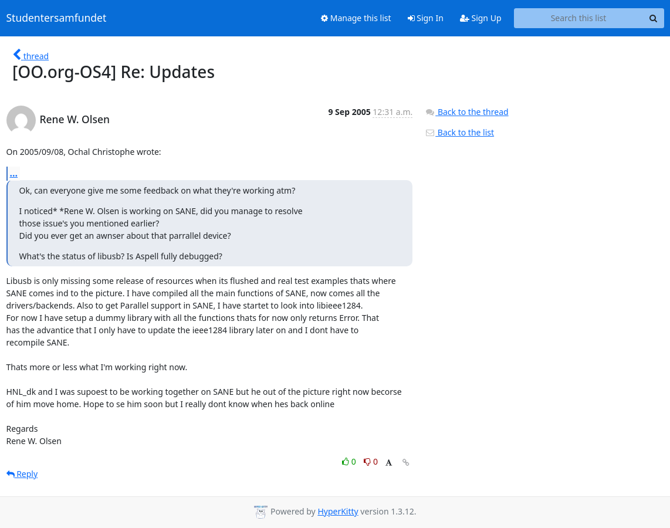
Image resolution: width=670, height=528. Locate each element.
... (14, 173)
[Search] (653, 18)
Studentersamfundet (56, 18)
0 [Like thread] (350, 461)
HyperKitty (337, 511)
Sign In (426, 17)
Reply (22, 473)
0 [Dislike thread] (371, 461)
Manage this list (356, 17)
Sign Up (481, 17)
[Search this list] (579, 18)
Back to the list (459, 132)
